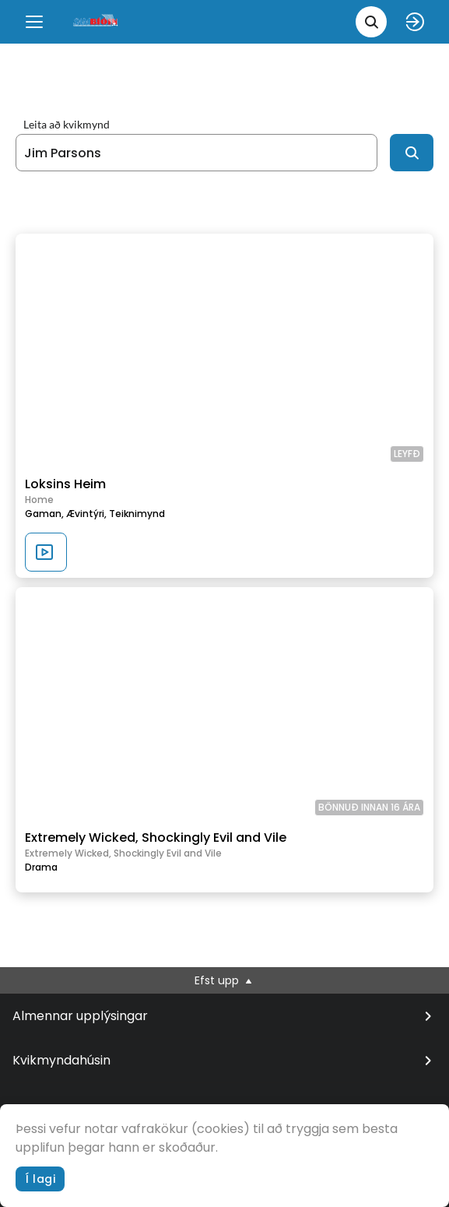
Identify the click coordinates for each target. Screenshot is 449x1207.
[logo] (96, 21)
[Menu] (34, 21)
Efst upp (224, 980)
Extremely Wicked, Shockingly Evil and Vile (155, 837)
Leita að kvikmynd (66, 124)
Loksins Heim (65, 484)
